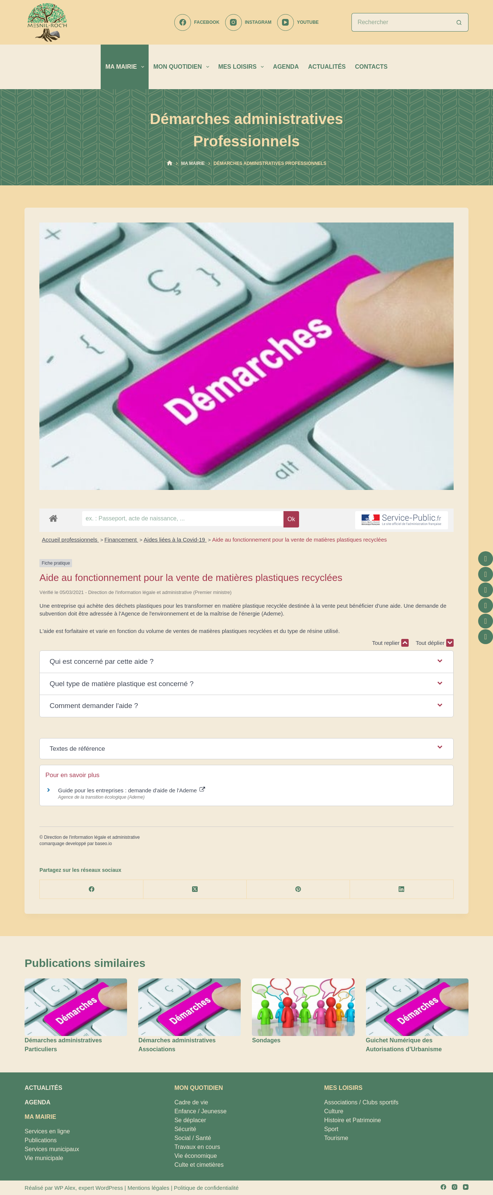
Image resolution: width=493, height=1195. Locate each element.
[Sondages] (303, 1007)
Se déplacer (190, 1120)
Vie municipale (44, 1158)
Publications (40, 1140)
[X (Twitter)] (195, 889)
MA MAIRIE (126, 66)
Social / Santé (192, 1138)
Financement (121, 539)
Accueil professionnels (70, 539)
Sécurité (185, 1129)
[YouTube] (298, 22)
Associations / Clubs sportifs (361, 1102)
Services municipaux (52, 1149)
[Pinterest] (298, 889)
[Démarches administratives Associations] (189, 1007)
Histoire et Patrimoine (352, 1120)
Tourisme (336, 1138)
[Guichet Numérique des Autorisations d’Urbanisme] (417, 1007)
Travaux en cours (197, 1147)
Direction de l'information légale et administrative (92, 837)
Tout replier (390, 643)
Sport (331, 1129)
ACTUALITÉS (327, 67)
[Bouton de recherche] (459, 22)
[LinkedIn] (401, 889)
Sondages (266, 1040)
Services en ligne (47, 1131)
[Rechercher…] (400, 22)
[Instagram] (248, 22)
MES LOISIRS (242, 66)
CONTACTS (371, 67)
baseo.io (103, 843)
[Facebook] (196, 22)
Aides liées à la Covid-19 (175, 539)
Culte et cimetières (199, 1165)
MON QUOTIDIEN (182, 66)
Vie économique (195, 1156)
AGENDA (286, 67)
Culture (334, 1111)
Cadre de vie (191, 1102)
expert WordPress (100, 1188)
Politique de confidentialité (206, 1188)
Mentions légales (148, 1188)
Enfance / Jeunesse (200, 1111)
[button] (246, 662)
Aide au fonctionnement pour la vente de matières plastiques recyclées (299, 539)
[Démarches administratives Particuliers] (76, 1007)
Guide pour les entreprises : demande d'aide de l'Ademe (131, 790)
